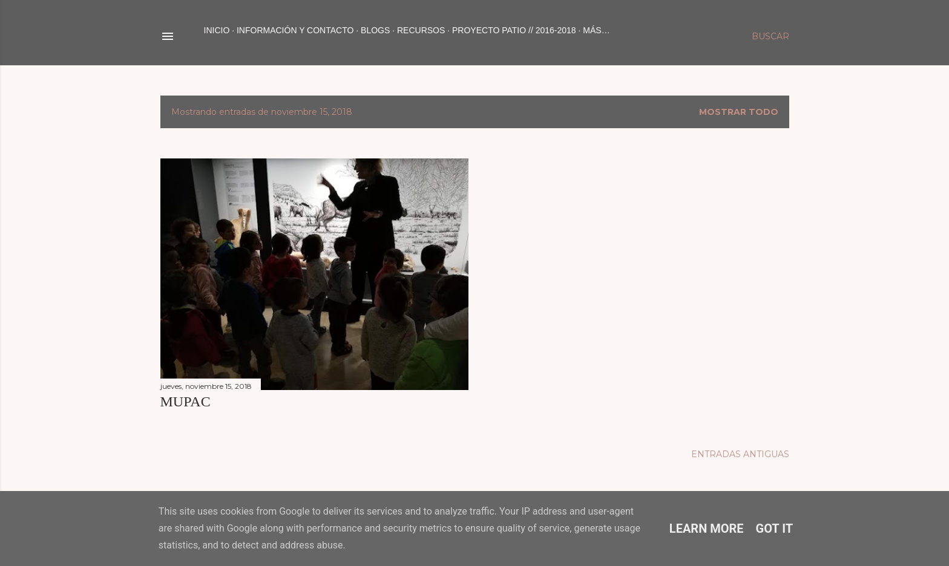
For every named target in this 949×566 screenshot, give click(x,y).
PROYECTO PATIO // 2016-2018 (514, 30)
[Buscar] (770, 36)
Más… (596, 30)
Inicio (217, 30)
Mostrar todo (738, 111)
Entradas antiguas (740, 454)
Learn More (706, 528)
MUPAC (185, 401)
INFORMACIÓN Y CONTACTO (295, 30)
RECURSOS (421, 30)
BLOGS (375, 30)
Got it (774, 528)
